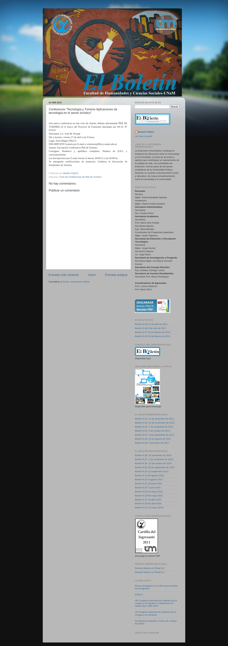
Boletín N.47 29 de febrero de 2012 (152, 332)
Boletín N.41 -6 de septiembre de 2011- (155, 435)
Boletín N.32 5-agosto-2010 (149, 479)
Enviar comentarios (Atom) (76, 281)
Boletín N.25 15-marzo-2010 (149, 507)
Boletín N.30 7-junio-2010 (148, 487)
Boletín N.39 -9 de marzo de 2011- (152, 443)
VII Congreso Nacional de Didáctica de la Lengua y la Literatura (155, 613)
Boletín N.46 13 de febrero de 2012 (152, 336)
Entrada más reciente (64, 275)
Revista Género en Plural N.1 (149, 572)
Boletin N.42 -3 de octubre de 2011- (153, 431)
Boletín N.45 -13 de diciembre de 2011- (155, 418)
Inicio (92, 275)
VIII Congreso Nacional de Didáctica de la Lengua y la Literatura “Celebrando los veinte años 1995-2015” (156, 603)
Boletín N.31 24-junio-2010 (148, 483)
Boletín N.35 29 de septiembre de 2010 (154, 467)
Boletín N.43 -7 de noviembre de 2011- (154, 427)
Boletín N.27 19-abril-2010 (148, 499)
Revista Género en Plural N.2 (149, 568)
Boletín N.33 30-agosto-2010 (149, 475)
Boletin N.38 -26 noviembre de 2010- (153, 455)
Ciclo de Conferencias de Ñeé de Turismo (80, 177)
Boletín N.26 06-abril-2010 (148, 503)
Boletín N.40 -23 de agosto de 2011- (153, 439)
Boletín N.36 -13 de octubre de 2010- (153, 463)
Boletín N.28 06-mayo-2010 (149, 495)
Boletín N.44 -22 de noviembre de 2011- (155, 422)
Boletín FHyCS (146, 132)
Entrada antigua (116, 275)
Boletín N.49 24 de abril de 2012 (151, 324)
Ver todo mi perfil (143, 136)
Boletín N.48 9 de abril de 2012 (150, 328)
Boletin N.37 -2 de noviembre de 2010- (154, 459)
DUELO (139, 594)
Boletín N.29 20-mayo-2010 (149, 491)
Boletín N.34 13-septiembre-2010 (151, 471)
